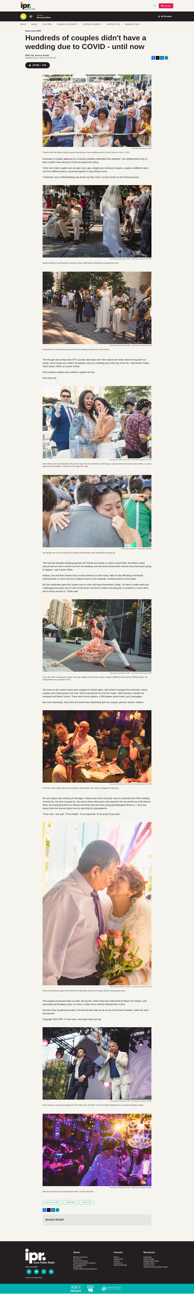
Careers (117, 1262)
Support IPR (113, 26)
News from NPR (33, 32)
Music (34, 26)
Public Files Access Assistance (85, 1270)
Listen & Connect (92, 26)
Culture (47, 26)
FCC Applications (80, 1266)
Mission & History (80, 1258)
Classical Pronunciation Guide (156, 1268)
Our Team (77, 1260)
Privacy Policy (149, 1264)
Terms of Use (149, 1266)
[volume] (31, 18)
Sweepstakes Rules (151, 1262)
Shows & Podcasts (67, 26)
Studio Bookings (120, 1266)
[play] (23, 18)
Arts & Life (87, 1204)
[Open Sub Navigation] (28, 26)
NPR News (71, 1204)
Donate (167, 6)
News (23, 26)
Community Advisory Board (84, 1264)
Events (116, 1258)
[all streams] (165, 18)
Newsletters (132, 26)
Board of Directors (80, 1262)
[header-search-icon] (155, 6)
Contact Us (118, 1264)
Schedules (148, 1258)
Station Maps (149, 1260)
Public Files (77, 1268)
